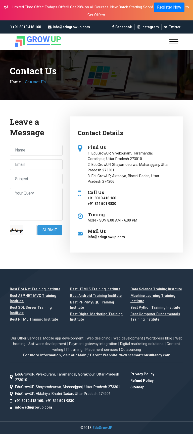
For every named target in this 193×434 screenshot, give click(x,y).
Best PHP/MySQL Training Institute (92, 304)
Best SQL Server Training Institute (31, 310)
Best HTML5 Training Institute (95, 289)
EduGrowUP (102, 428)
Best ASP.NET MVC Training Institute (33, 298)
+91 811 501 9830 (102, 204)
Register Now (169, 7)
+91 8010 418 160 (27, 27)
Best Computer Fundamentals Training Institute (155, 316)
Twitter (172, 27)
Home (15, 81)
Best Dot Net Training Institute (35, 289)
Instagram (148, 27)
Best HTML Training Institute (34, 319)
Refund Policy (142, 381)
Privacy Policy (142, 374)
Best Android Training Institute (96, 296)
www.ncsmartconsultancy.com (144, 355)
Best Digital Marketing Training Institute (96, 316)
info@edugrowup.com (71, 27)
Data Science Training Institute (156, 289)
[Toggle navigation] (173, 41)
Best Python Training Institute (155, 307)
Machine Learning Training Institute (152, 298)
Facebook (122, 27)
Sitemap (137, 387)
